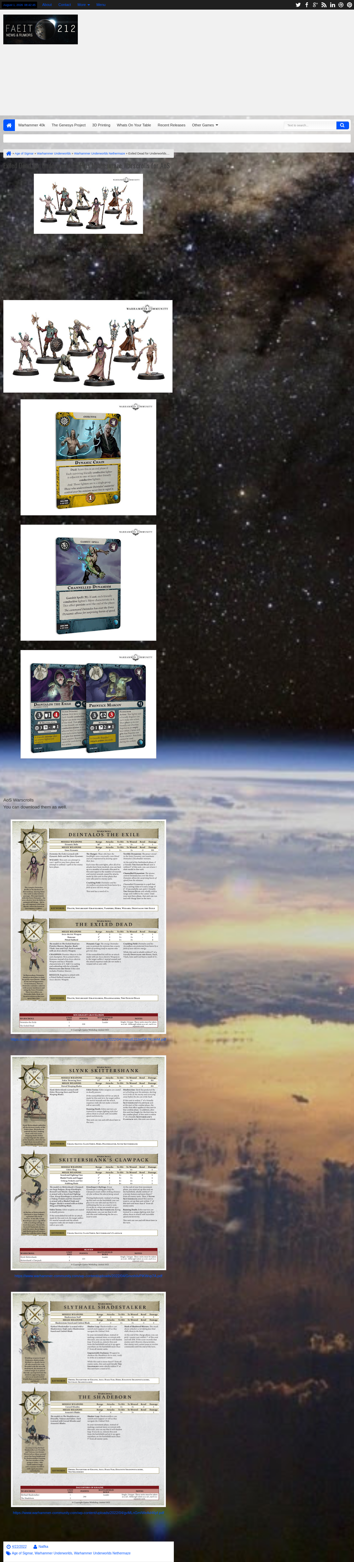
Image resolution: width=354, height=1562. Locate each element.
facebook (306, 5)
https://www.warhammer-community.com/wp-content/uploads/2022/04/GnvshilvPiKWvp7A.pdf (88, 1276)
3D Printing (101, 125)
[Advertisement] (232, 61)
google (315, 5)
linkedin (332, 5)
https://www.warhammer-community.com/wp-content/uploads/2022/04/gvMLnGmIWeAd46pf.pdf (88, 1513)
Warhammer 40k (31, 125)
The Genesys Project (69, 125)
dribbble (341, 5)
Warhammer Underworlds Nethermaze (102, 1553)
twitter (298, 5)
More (81, 5)
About (47, 5)
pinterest (349, 5)
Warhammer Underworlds (53, 1553)
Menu (101, 5)
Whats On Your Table (134, 125)
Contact (64, 5)
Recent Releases (171, 125)
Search (342, 125)
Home (9, 125)
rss (324, 5)
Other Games (203, 125)
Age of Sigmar (22, 1553)
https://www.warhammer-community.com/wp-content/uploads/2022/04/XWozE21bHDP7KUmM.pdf (88, 1039)
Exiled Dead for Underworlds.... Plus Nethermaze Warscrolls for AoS (86, 165)
